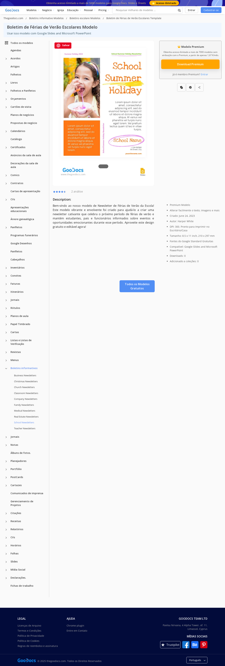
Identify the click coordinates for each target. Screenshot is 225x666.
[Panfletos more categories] (6, 227)
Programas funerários (24, 235)
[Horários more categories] (6, 545)
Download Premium (190, 64)
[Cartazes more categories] (6, 485)
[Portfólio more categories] (6, 469)
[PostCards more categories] (6, 477)
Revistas (16, 352)
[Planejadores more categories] (6, 461)
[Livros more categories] (6, 83)
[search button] (179, 10)
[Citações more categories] (6, 513)
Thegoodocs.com (14, 18)
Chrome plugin (75, 625)
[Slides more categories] (6, 562)
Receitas (16, 521)
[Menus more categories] (6, 360)
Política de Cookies (28, 640)
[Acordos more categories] (6, 58)
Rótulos (15, 308)
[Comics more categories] (6, 175)
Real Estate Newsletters (26, 416)
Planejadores (18, 461)
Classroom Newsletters (26, 393)
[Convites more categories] (6, 276)
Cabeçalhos (18, 259)
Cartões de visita (21, 106)
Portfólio (16, 469)
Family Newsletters (24, 404)
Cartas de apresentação (25, 191)
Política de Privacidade (31, 635)
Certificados (18, 147)
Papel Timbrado (20, 324)
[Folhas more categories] (6, 553)
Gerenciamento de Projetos (22, 503)
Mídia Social (18, 569)
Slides (14, 561)
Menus (15, 360)
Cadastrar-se (211, 10)
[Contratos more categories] (6, 183)
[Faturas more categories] (6, 284)
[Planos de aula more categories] (6, 316)
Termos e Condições (29, 630)
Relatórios (17, 529)
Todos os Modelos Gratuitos (137, 286)
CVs (13, 199)
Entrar (191, 10)
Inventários (17, 267)
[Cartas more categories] (6, 332)
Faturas (15, 283)
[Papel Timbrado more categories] (6, 324)
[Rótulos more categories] (6, 308)
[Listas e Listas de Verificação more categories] (6, 340)
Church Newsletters (24, 387)
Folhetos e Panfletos (23, 90)
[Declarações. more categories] (6, 578)
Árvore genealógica (22, 219)
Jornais (15, 299)
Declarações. (18, 577)
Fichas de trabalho (22, 585)
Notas (14, 444)
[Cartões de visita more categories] (6, 107)
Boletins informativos (24, 368)
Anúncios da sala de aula (26, 155)
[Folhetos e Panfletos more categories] (6, 91)
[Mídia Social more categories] (6, 570)
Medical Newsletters (24, 410)
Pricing (102, 10)
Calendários (18, 131)
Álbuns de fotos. (21, 453)
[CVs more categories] (6, 199)
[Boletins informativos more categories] (6, 368)
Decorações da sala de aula (24, 165)
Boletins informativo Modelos (46, 18)
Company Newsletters (25, 398)
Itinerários (17, 291)
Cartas (15, 332)
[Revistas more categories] (6, 352)
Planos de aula (19, 316)
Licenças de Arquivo (29, 625)
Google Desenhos (21, 243)
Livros (14, 82)
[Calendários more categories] (6, 131)
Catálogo (16, 139)
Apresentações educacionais (20, 209)
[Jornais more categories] (6, 300)
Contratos (17, 183)
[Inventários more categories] (6, 268)
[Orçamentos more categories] (6, 99)
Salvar (63, 45)
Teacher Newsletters (24, 428)
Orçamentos (18, 98)
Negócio (47, 10)
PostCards (17, 477)
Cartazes (16, 485)
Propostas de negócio (24, 123)
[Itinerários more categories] (6, 292)
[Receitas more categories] (6, 521)
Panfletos (16, 227)
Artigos (15, 66)
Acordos (15, 58)
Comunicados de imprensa (27, 493)
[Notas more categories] (6, 445)
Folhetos (16, 74)
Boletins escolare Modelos (85, 18)
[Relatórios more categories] (6, 529)
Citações (16, 513)
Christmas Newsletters (26, 381)
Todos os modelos (18, 43)
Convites (16, 275)
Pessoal (88, 10)
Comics (15, 175)
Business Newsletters (25, 375)
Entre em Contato (77, 630)
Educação (72, 10)
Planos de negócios (22, 115)
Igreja (60, 10)
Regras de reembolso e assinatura (38, 646)
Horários (16, 545)
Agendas (16, 50)
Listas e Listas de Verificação (21, 342)
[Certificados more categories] (6, 147)
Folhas (14, 553)
